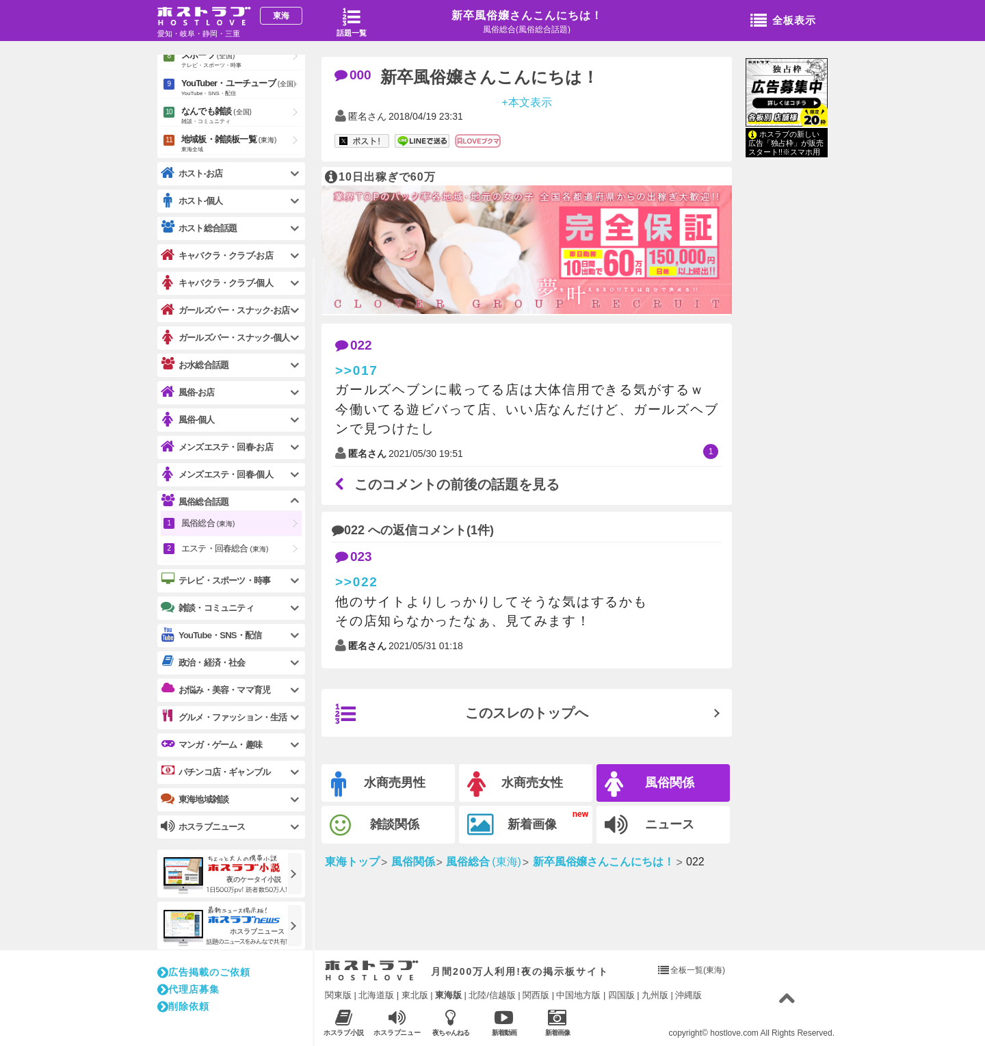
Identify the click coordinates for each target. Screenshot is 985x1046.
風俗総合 (208, 523)
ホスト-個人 (192, 201)
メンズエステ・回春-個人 (217, 474)
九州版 (655, 995)
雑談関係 (374, 825)
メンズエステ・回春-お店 (217, 447)
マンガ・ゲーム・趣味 (211, 744)
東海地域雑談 (194, 799)
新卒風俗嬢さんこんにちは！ (527, 15)
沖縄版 (688, 995)
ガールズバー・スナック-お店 (225, 310)
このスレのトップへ (461, 714)
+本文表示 (526, 101)
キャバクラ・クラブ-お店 (217, 255)
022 (353, 345)
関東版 (338, 995)
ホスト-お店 (192, 173)
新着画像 (512, 825)
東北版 (415, 995)
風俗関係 (649, 784)
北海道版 (376, 995)
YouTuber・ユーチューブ (241, 88)
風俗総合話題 (194, 501)
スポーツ (241, 60)
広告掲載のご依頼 (203, 972)
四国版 (621, 995)
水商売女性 (515, 784)
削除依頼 (183, 1006)
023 (353, 556)
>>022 (356, 582)
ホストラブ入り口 (372, 970)
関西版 (536, 995)
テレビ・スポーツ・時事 (215, 580)
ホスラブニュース (397, 1022)
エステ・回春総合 (224, 548)
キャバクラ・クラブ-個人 (217, 283)
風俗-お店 (187, 392)
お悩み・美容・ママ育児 (215, 689)
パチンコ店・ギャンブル (215, 771)
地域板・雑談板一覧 (241, 144)
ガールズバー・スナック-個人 (225, 337)
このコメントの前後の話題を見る (447, 484)
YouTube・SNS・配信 (211, 635)
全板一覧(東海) (697, 970)
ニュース (649, 825)
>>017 (356, 370)
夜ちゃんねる (450, 1022)
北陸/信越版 (492, 995)
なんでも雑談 (241, 116)
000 (352, 75)
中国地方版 (578, 995)
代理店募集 (188, 989)
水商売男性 (378, 784)
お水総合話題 (194, 364)
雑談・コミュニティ (207, 607)
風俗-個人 (187, 420)
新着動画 (503, 1022)
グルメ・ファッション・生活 (224, 716)
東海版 (448, 995)
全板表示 (783, 21)
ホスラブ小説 (343, 1022)
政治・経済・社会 (203, 662)
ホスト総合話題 (199, 227)
